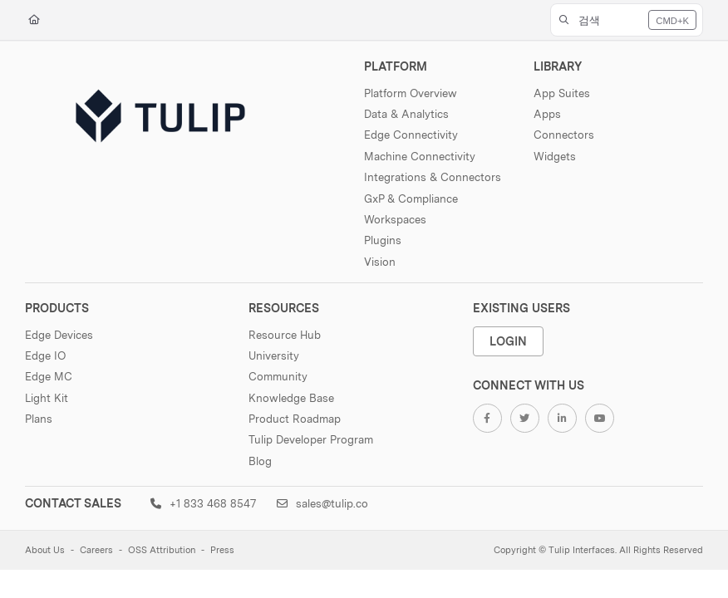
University (273, 355)
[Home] (34, 20)
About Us (45, 550)
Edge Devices (59, 334)
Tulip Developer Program (310, 439)
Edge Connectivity (411, 134)
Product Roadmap (294, 418)
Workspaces (395, 219)
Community (277, 376)
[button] (627, 20)
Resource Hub (284, 334)
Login (508, 341)
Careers (96, 550)
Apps (547, 113)
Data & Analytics (406, 113)
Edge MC (48, 376)
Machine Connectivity (419, 156)
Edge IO (45, 355)
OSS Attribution (161, 550)
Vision (380, 261)
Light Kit (46, 397)
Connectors (564, 134)
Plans (38, 418)
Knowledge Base (291, 397)
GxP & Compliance (411, 198)
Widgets (555, 156)
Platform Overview (410, 93)
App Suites (562, 93)
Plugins (382, 240)
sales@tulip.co (322, 503)
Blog (260, 461)
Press (222, 550)
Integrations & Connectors (432, 177)
